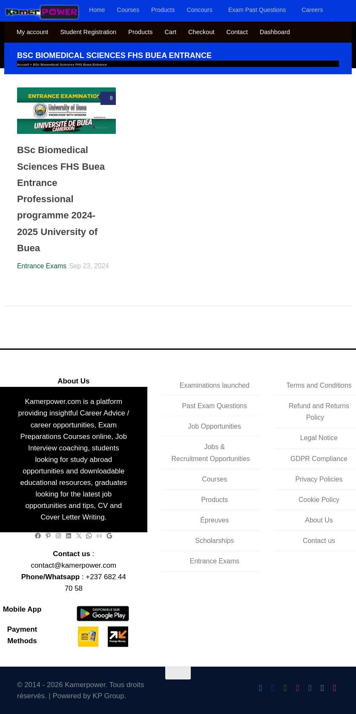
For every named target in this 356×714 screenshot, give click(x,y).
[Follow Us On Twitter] (260, 688)
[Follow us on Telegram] (309, 688)
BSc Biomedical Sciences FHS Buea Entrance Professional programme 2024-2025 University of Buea (61, 199)
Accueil (23, 65)
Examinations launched (215, 385)
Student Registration (88, 32)
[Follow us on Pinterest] (334, 688)
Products (163, 9)
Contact (237, 32)
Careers (312, 9)
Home (97, 9)
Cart (170, 32)
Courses (128, 9)
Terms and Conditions (319, 385)
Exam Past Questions (257, 9)
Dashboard (275, 32)
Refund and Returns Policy (319, 411)
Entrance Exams (41, 266)
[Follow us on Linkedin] (322, 688)
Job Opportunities (214, 426)
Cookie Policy (319, 499)
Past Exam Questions (214, 405)
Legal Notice (319, 437)
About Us (319, 520)
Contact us (319, 540)
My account (32, 32)
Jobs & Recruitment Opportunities (211, 452)
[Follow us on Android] (285, 688)
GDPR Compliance (318, 458)
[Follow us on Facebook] (272, 688)
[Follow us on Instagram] (297, 688)
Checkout (201, 32)
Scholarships (214, 540)
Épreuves (214, 520)
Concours (199, 9)
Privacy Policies (318, 479)
